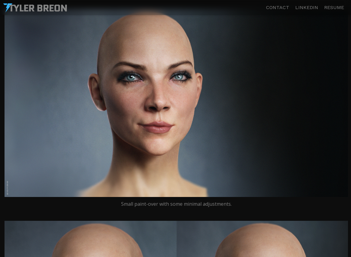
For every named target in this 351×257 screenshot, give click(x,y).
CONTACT (277, 7)
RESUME (334, 7)
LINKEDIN (306, 7)
